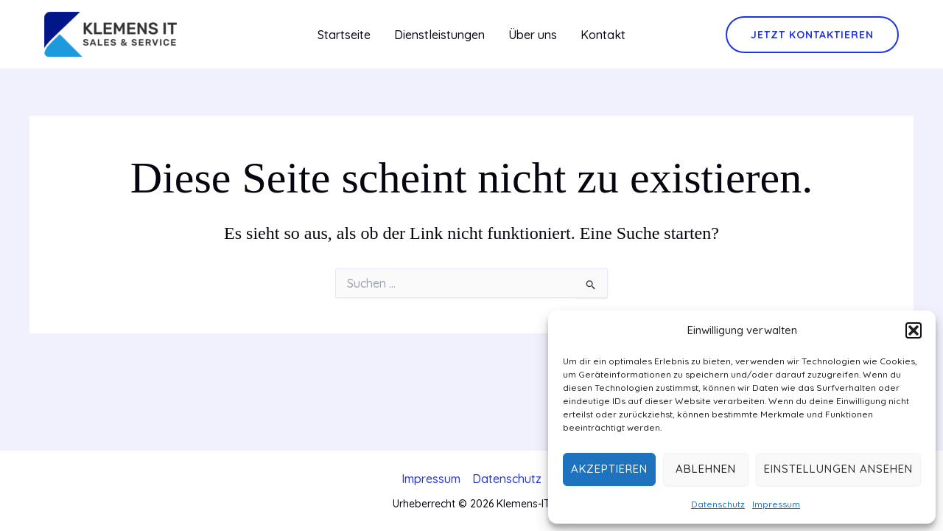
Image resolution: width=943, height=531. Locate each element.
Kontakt (603, 34)
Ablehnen (706, 469)
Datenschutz (718, 504)
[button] (913, 330)
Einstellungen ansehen (838, 469)
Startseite (344, 34)
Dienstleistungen (439, 34)
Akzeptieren (609, 469)
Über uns (532, 34)
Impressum (776, 504)
